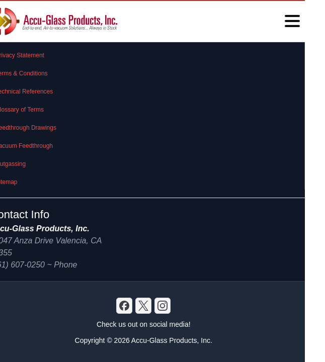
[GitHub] (162, 306)
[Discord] (124, 306)
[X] (143, 306)
